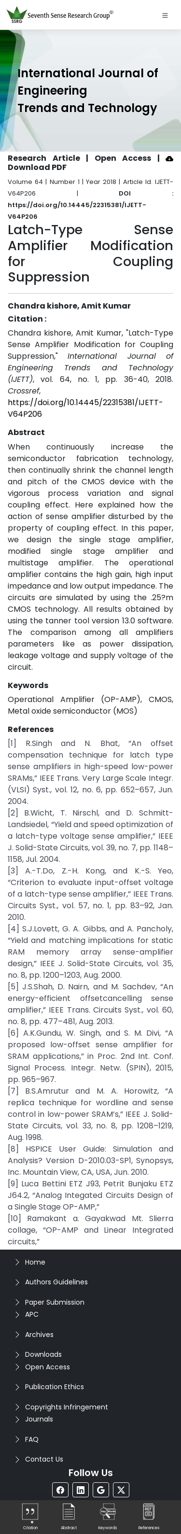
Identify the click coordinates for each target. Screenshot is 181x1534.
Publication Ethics (54, 1387)
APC (32, 1314)
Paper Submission (54, 1302)
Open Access (47, 1367)
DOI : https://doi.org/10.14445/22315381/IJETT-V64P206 (90, 205)
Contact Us (44, 1459)
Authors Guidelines (56, 1282)
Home (35, 1262)
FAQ (32, 1439)
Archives (39, 1334)
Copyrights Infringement (66, 1407)
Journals (39, 1419)
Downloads (43, 1354)
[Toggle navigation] (165, 15)
